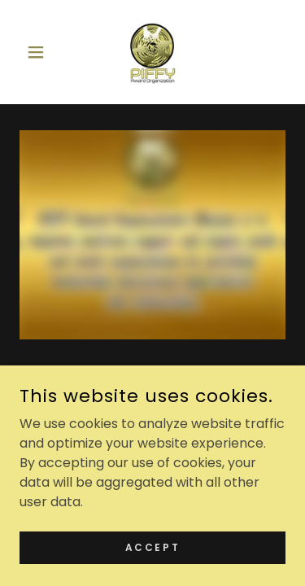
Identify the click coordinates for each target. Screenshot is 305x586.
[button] (39, 52)
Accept (152, 546)
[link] (152, 52)
